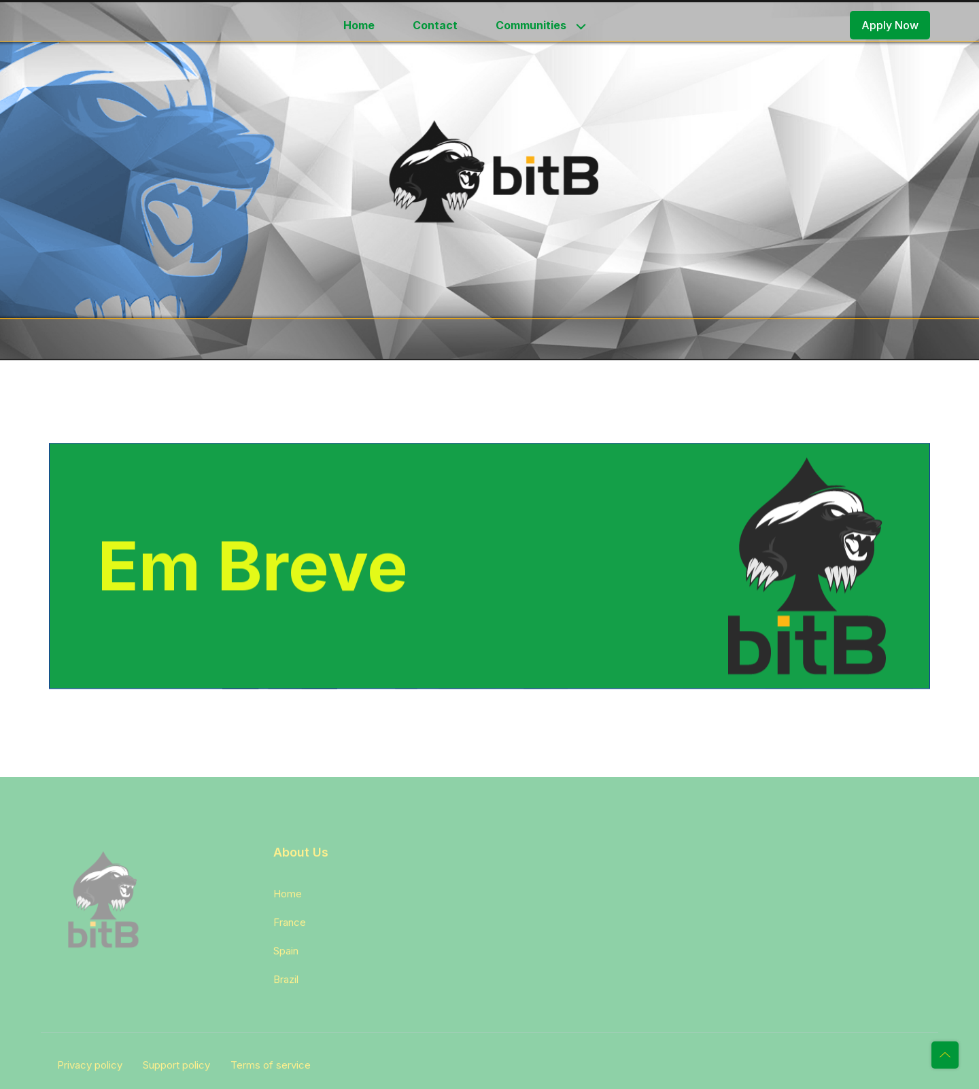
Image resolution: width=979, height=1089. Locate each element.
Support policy (176, 1068)
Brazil (285, 983)
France (289, 926)
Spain (285, 954)
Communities (531, 25)
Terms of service (270, 1068)
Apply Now (889, 25)
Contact (435, 25)
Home (359, 25)
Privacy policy (89, 1068)
